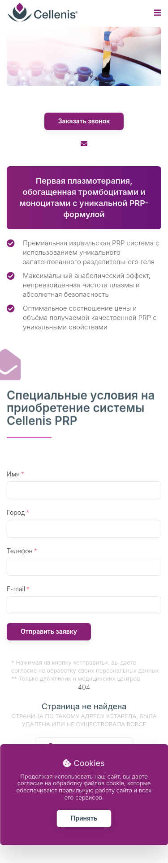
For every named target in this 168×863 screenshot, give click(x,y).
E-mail (16, 589)
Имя (13, 474)
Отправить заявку (49, 631)
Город (16, 512)
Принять (84, 818)
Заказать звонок (84, 121)
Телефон (20, 551)
